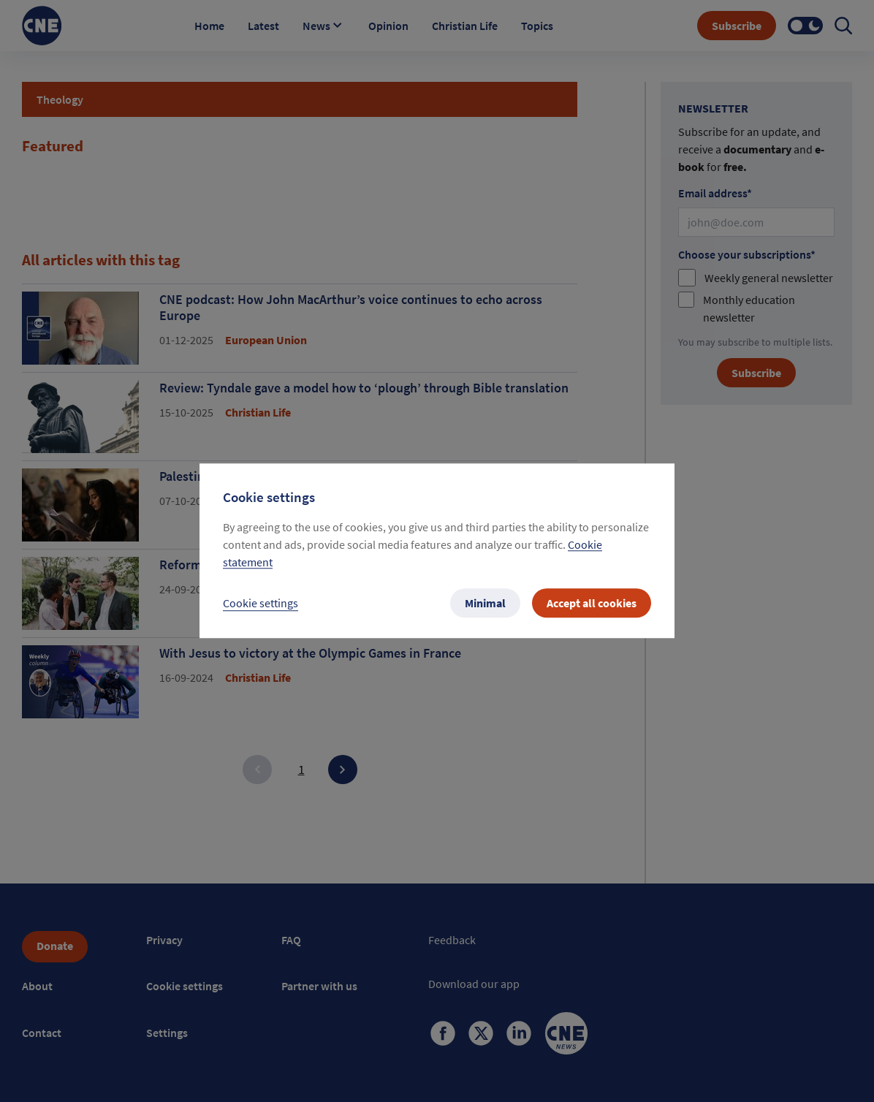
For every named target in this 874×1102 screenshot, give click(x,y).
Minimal (485, 603)
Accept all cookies (591, 603)
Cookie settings (260, 603)
